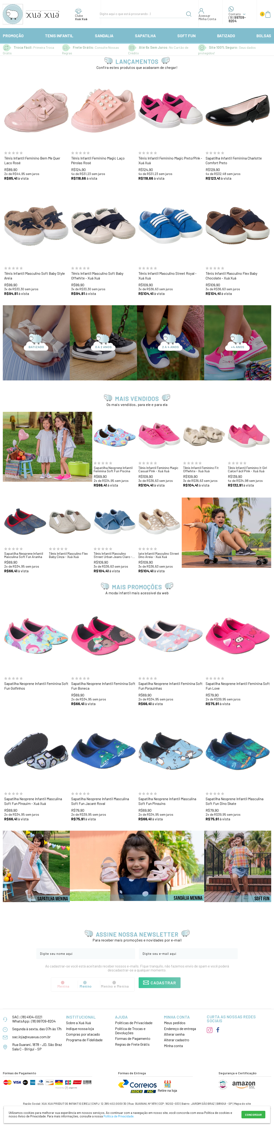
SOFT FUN (186, 35)
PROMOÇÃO (13, 35)
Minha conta (173, 1045)
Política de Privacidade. (119, 1116)
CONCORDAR (253, 1114)
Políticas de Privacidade (133, 1022)
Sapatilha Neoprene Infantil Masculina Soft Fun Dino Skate (234, 801)
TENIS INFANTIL (59, 35)
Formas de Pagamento (132, 1038)
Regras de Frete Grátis (132, 1044)
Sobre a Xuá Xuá (78, 1022)
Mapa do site (242, 1103)
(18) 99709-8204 (43, 1021)
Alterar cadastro (176, 1040)
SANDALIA (104, 35)
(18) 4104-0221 (31, 1017)
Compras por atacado (83, 1034)
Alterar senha (174, 1034)
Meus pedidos (174, 1022)
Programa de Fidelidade (84, 1040)
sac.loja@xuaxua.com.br (31, 1036)
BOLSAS (263, 35)
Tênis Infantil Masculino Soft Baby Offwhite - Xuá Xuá (97, 275)
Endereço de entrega (180, 1028)
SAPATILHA (145, 35)
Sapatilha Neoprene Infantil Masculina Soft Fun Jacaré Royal (100, 801)
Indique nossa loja (80, 1028)
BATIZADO (226, 35)
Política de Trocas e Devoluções (130, 1030)
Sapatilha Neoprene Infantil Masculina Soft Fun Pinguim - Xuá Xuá (33, 801)
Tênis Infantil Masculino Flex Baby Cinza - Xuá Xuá (68, 555)
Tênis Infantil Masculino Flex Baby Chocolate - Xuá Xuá (231, 275)
